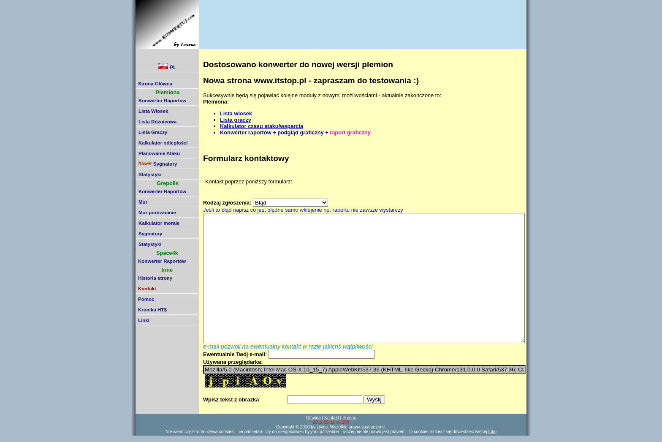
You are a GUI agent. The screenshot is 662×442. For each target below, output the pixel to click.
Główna (313, 417)
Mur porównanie (157, 212)
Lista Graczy (153, 132)
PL (167, 67)
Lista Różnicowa (157, 121)
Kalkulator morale (158, 223)
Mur (142, 202)
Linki (143, 320)
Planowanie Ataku (159, 153)
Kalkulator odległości (162, 142)
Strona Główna (155, 83)
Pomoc (146, 299)
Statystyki (149, 174)
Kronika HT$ (152, 309)
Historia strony (155, 278)
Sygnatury (157, 163)
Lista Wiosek (153, 111)
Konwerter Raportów (162, 100)
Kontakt (331, 417)
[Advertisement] (354, 19)
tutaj (492, 431)
